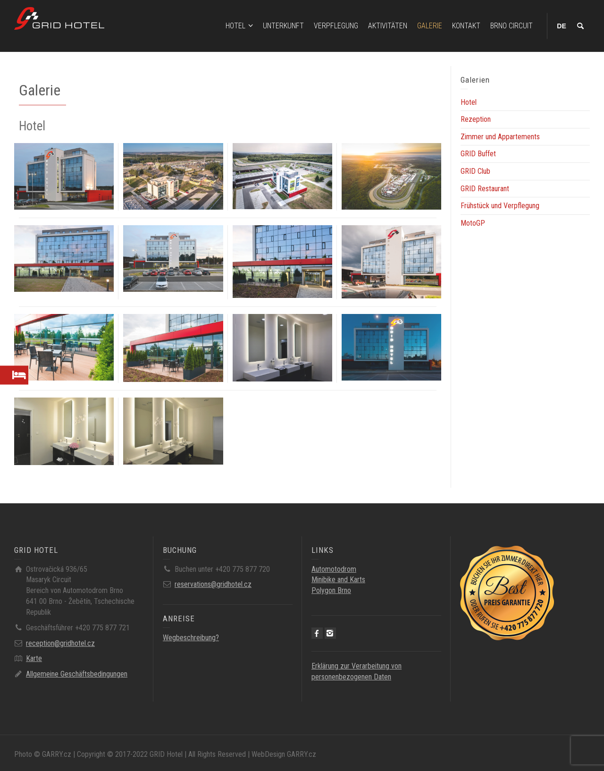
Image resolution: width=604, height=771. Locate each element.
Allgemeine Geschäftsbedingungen (76, 673)
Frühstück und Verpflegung (500, 205)
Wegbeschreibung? (191, 637)
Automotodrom (333, 569)
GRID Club (475, 171)
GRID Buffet (478, 153)
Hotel (469, 102)
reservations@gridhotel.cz (213, 584)
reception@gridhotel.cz (60, 643)
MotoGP (473, 223)
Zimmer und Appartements (500, 136)
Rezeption (476, 119)
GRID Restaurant (485, 188)
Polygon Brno (331, 590)
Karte (34, 658)
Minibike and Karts (338, 579)
